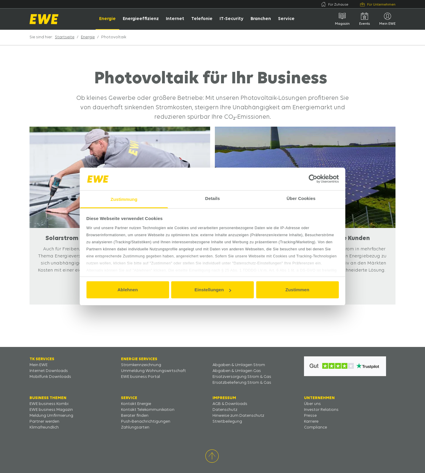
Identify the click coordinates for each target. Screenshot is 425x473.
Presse (310, 416)
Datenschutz (224, 410)
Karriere (311, 421)
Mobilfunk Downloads (50, 377)
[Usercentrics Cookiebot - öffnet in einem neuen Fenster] (313, 178)
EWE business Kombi (49, 404)
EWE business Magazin (51, 410)
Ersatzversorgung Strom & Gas (241, 377)
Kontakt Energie (136, 404)
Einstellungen (212, 289)
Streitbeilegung (227, 421)
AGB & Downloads (229, 404)
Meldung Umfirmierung (51, 416)
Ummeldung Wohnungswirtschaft (153, 371)
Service (286, 18)
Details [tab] (212, 198)
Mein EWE (39, 365)
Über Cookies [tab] (301, 198)
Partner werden (44, 421)
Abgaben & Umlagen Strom (238, 365)
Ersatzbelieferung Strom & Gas (241, 383)
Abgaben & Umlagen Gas (236, 371)
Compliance (315, 427)
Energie (107, 18)
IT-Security (231, 18)
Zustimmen (297, 289)
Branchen (261, 18)
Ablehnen (127, 289)
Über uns (312, 404)
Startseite (64, 37)
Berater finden (134, 416)
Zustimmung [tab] (124, 199)
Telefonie (201, 18)
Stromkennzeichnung (141, 365)
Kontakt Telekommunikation (147, 410)
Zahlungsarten (135, 427)
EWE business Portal (140, 377)
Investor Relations (321, 410)
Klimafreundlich (44, 427)
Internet (175, 18)
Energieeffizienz (141, 18)
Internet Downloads (49, 371)
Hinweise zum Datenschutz (238, 416)
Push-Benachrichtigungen (145, 421)
